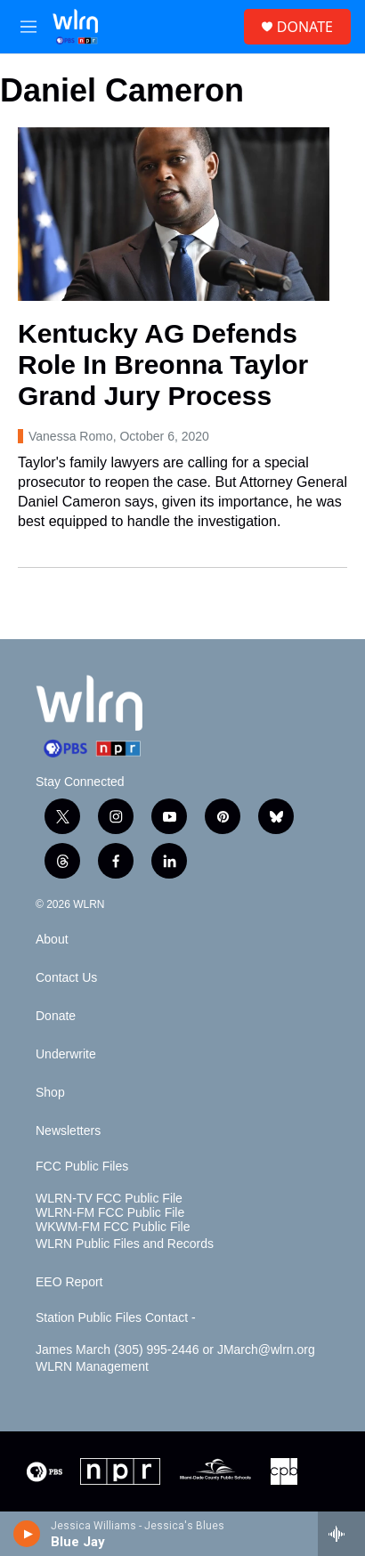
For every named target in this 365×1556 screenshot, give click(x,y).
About (52, 939)
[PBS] (44, 1471)
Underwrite (66, 1054)
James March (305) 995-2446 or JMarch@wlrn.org (175, 1350)
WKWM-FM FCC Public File (113, 1227)
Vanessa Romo (70, 436)
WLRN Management (92, 1367)
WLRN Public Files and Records (125, 1244)
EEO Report (69, 1282)
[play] (27, 1534)
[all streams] (341, 1533)
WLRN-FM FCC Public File (110, 1213)
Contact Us (66, 978)
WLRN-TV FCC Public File (109, 1198)
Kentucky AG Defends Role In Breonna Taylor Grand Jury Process (163, 364)
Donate (56, 1016)
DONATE (305, 27)
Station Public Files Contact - (116, 1318)
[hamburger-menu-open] (29, 27)
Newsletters (68, 1131)
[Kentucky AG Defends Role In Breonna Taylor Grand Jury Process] (173, 214)
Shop (50, 1092)
